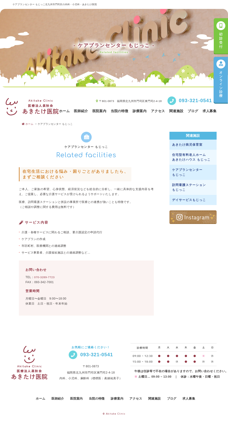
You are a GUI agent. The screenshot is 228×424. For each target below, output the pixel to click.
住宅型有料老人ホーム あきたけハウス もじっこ (191, 157)
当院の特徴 (119, 111)
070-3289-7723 (44, 277)
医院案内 (99, 111)
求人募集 (210, 111)
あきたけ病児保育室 (187, 144)
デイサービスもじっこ (189, 200)
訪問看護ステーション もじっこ (189, 187)
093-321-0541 (195, 100)
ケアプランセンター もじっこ (187, 172)
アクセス (158, 111)
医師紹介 (81, 111)
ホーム (64, 111)
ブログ (193, 111)
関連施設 (176, 111)
